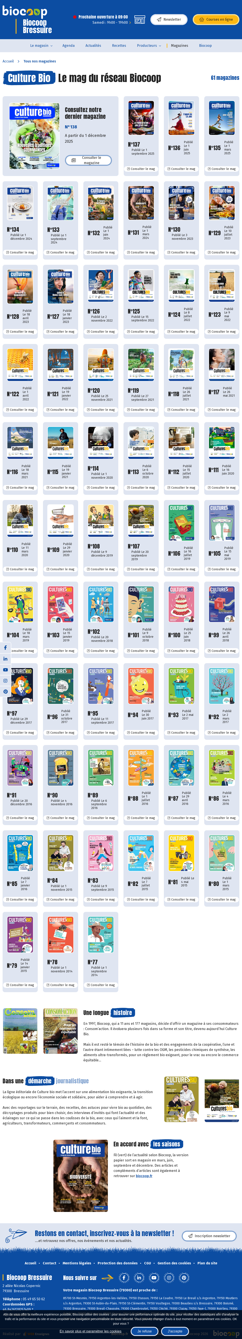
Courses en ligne (216, 19)
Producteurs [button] (147, 46)
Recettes (119, 46)
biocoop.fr (144, 1176)
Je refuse (144, 1331)
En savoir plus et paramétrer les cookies (91, 1331)
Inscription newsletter (209, 1236)
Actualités (93, 46)
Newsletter (169, 19)
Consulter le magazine (86, 160)
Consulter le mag (142, 169)
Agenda (69, 46)
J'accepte (175, 1331)
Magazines (179, 46)
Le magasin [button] (39, 46)
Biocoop (205, 46)
